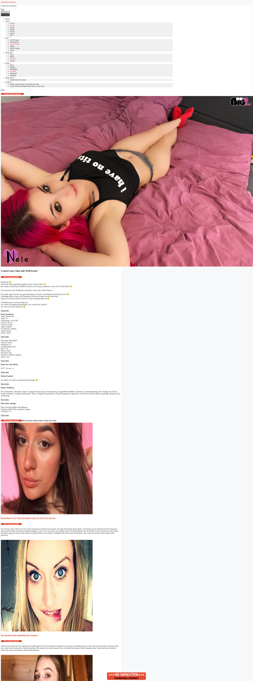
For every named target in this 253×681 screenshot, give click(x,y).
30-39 (12, 27)
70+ (11, 36)
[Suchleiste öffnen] (3, 10)
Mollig (12, 67)
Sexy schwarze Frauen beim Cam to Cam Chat (27, 86)
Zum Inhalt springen (8, 2)
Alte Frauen (14, 40)
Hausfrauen (14, 42)
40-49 (12, 29)
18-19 (12, 23)
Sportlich (13, 73)
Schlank (13, 71)
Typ (8, 38)
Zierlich (13, 75)
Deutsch (13, 59)
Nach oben (5, 311)
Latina (12, 61)
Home (8, 19)
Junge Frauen (15, 44)
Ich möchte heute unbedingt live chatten (19, 635)
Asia (11, 55)
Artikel (9, 82)
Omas (12, 46)
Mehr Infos (11, 78)
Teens (12, 50)
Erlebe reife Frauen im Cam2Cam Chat (24, 84)
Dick (12, 65)
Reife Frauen (15, 48)
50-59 (12, 32)
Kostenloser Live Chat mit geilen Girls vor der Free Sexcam (28, 518)
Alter (8, 21)
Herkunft (10, 53)
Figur (8, 63)
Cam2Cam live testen (18, 80)
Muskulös (13, 69)
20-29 (12, 25)
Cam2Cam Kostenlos (8, 6)
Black (12, 57)
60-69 (12, 34)
